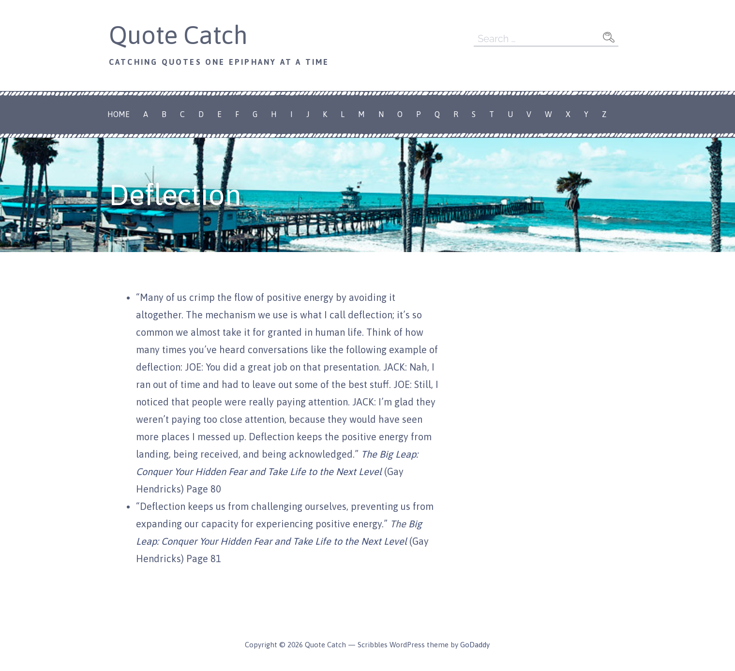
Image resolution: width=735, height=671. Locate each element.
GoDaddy (475, 645)
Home (118, 114)
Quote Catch (178, 34)
